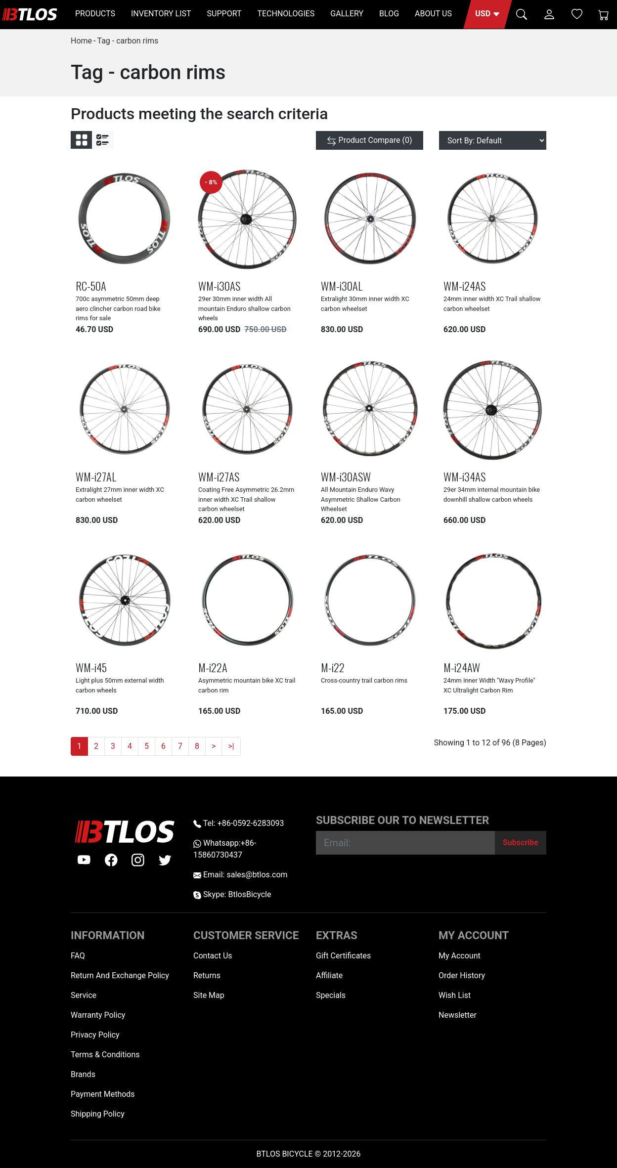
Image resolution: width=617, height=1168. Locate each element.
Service (83, 995)
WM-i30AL (341, 285)
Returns (206, 975)
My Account (460, 955)
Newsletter (458, 1015)
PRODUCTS (95, 13)
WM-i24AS (464, 285)
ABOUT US (433, 13)
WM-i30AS (219, 285)
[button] (487, 14)
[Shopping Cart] (603, 14)
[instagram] (138, 860)
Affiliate (329, 975)
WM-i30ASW (346, 476)
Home (81, 40)
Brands (83, 1074)
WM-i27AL (96, 476)
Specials (331, 995)
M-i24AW (461, 667)
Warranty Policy (98, 1015)
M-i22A (212, 667)
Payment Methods (103, 1094)
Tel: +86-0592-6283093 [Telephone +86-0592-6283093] (238, 823)
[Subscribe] (520, 843)
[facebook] (111, 860)
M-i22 (333, 667)
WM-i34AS (464, 476)
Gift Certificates (343, 955)
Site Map (208, 995)
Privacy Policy (95, 1034)
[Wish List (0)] (577, 14)
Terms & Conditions (105, 1054)
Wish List (455, 995)
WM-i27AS (218, 476)
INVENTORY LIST (161, 13)
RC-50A (91, 285)
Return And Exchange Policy (120, 975)
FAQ (78, 955)
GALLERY (346, 13)
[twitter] (165, 860)
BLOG (389, 13)
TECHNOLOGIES (285, 13)
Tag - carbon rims (127, 40)
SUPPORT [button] (224, 13)
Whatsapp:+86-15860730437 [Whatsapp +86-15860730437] (224, 849)
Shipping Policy (98, 1114)
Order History (462, 975)
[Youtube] (84, 860)
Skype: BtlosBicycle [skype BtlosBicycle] (232, 894)
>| (231, 746)
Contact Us (212, 955)
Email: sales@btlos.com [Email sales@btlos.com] (240, 874)
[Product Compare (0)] (369, 140)
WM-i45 (91, 667)
